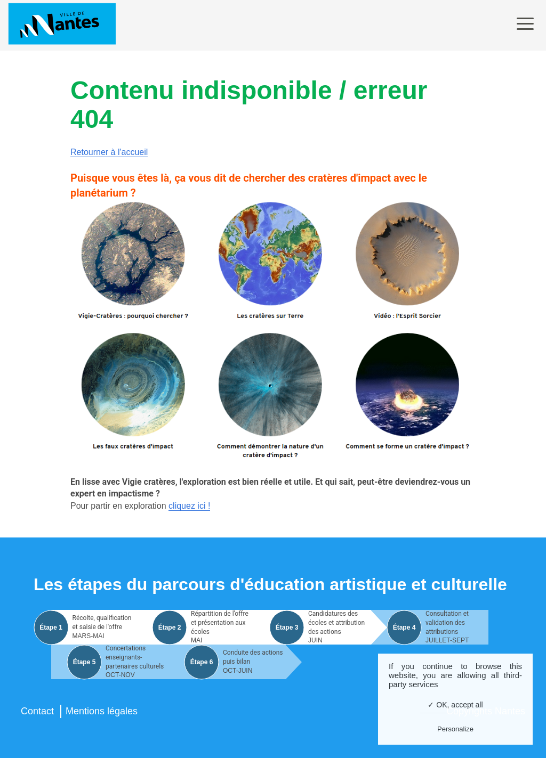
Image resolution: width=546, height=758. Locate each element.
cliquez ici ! (189, 505)
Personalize (455, 729)
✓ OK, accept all (455, 704)
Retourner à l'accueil (109, 152)
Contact (37, 711)
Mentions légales (102, 711)
